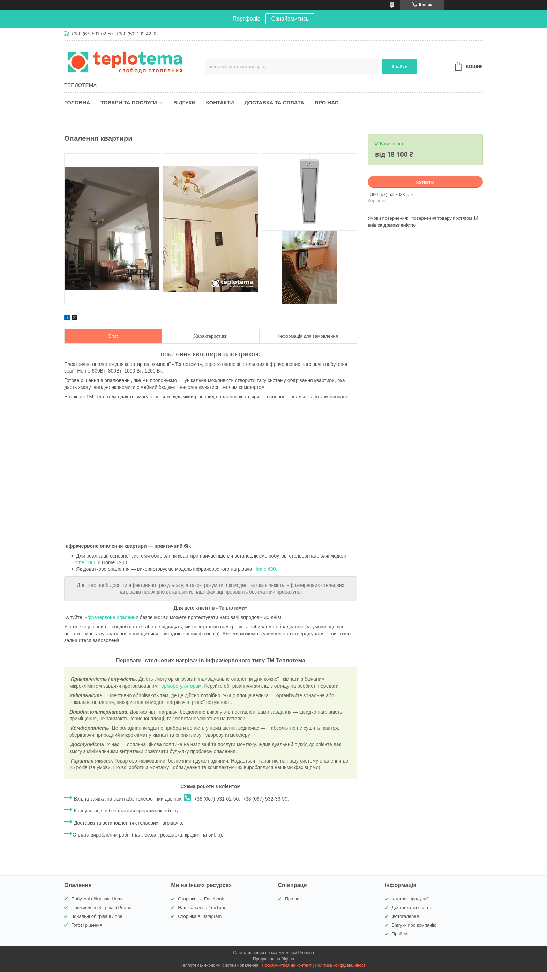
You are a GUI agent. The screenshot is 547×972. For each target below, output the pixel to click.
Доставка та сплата (274, 102)
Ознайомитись (290, 19)
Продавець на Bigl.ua (273, 959)
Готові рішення (86, 925)
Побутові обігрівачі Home (97, 898)
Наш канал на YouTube (202, 907)
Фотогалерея (405, 916)
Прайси (399, 933)
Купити (425, 182)
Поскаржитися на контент (286, 965)
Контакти (220, 102)
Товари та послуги (128, 102)
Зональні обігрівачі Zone (96, 916)
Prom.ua (306, 952)
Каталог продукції (410, 898)
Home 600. (265, 569)
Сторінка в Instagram (200, 916)
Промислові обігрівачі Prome (101, 907)
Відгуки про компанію (414, 925)
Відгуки (184, 102)
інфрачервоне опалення (111, 617)
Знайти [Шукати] (399, 66)
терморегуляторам (180, 686)
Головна (77, 102)
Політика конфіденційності (341, 965)
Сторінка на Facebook (201, 898)
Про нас (327, 102)
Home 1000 (83, 562)
